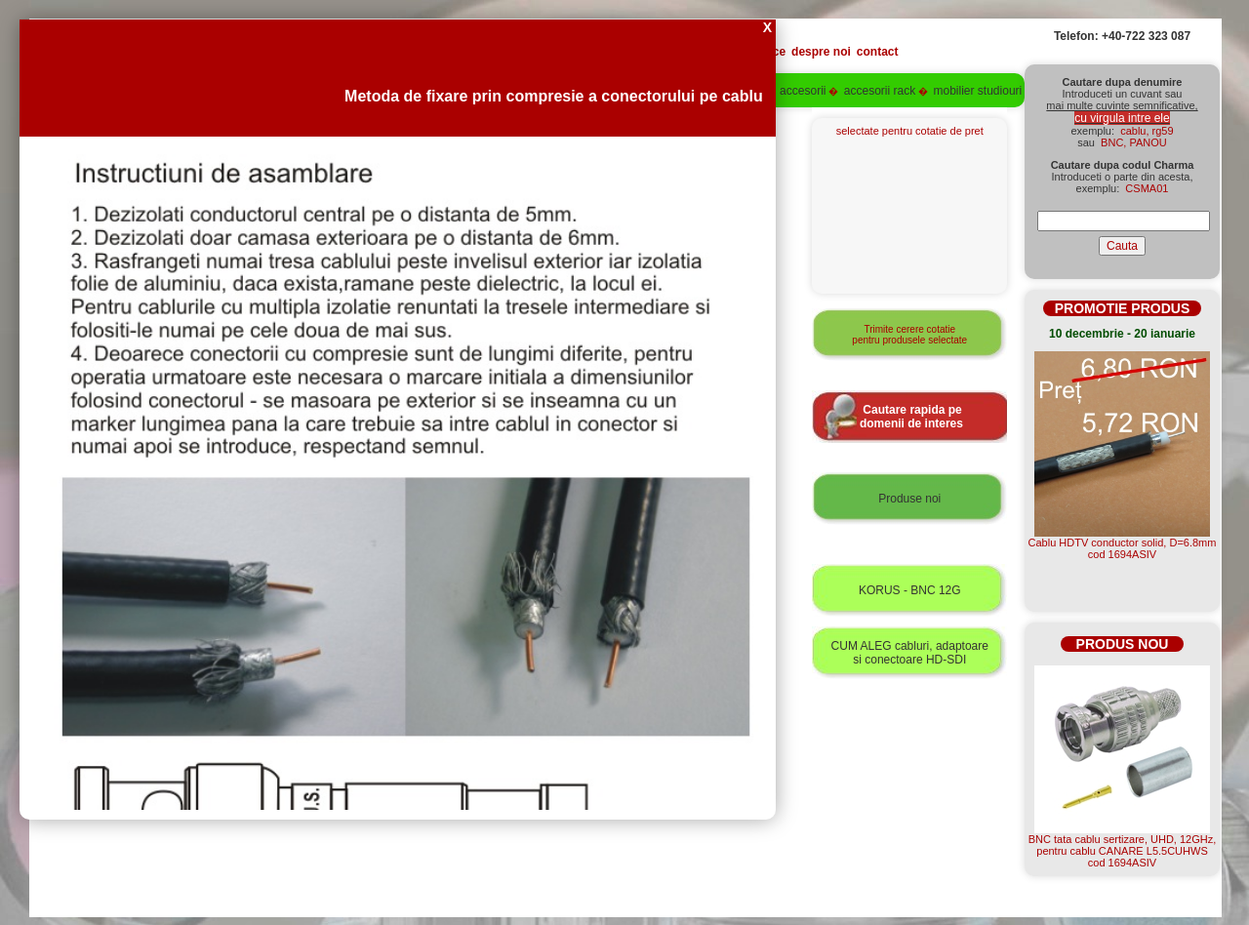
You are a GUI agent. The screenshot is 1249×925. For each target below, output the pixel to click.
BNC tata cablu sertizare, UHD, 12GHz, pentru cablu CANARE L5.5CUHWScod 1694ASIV (1122, 850)
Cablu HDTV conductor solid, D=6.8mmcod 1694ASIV (1122, 548)
